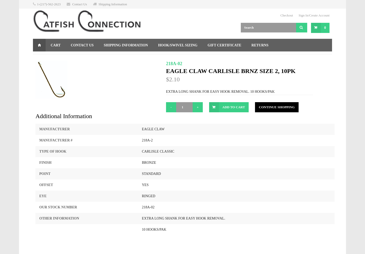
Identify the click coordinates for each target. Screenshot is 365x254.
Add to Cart (233, 107)
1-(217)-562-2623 (49, 4)
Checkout (286, 15)
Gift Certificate (224, 45)
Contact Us (79, 4)
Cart (56, 45)
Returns (259, 45)
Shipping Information (113, 4)
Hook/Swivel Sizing (177, 45)
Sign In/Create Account (314, 15)
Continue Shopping (277, 107)
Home (39, 45)
